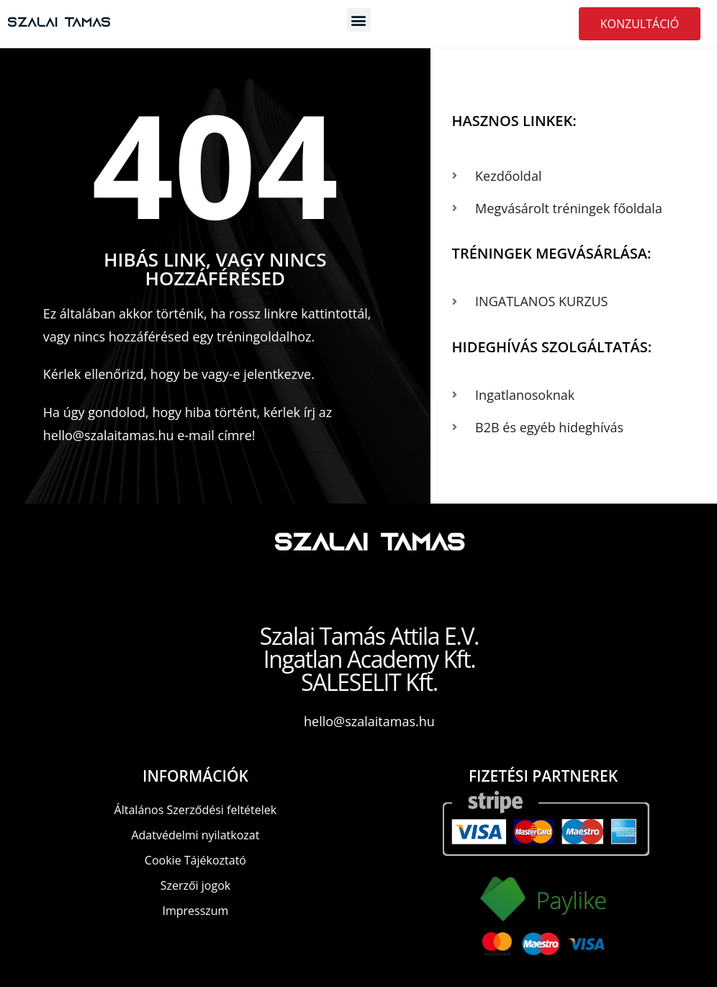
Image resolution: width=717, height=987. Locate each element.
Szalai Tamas (61, 23)
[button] (359, 20)
